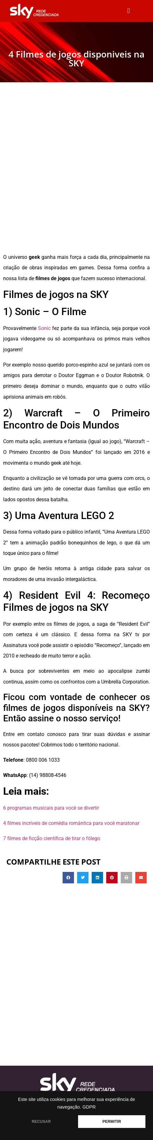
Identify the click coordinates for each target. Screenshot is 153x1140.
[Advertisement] (76, 172)
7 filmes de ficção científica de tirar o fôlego (51, 838)
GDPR (89, 1107)
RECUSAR (41, 1121)
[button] (128, 11)
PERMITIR (111, 1121)
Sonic (45, 328)
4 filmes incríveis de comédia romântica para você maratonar (71, 823)
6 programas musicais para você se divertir (51, 808)
